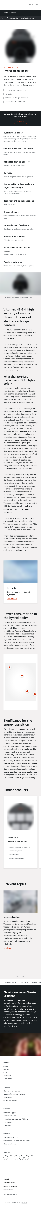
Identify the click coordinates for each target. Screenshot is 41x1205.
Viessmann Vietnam (10, 982)
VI (30, 5)
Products (24, 982)
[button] (20, 976)
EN (33, 5)
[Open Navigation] (37, 4)
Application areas (27, 18)
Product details (12, 18)
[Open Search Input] (26, 5)
